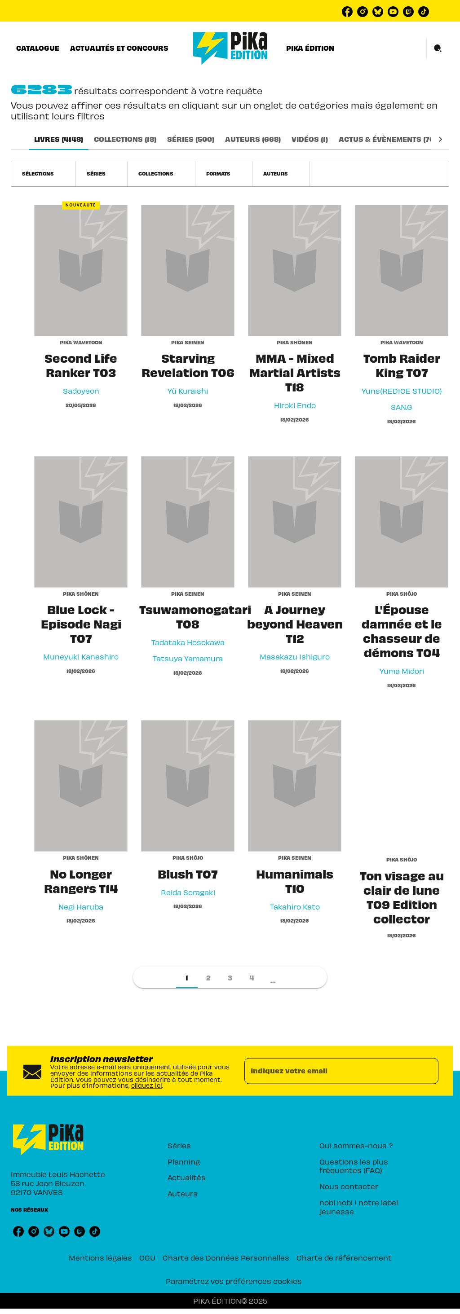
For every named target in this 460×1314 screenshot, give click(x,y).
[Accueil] (230, 48)
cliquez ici (146, 1085)
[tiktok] (423, 11)
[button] (43, 173)
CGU (147, 1257)
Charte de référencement (344, 1257)
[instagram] (362, 11)
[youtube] (393, 11)
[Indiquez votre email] (330, 1071)
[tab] (38, 48)
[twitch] (408, 11)
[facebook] (347, 11)
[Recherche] (438, 48)
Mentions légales (100, 1257)
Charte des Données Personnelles (226, 1257)
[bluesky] (377, 11)
